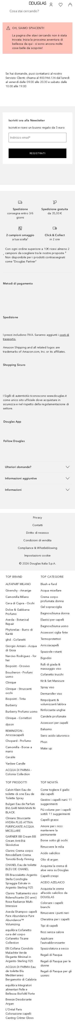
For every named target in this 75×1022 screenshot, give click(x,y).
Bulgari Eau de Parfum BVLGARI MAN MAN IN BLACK (21, 808)
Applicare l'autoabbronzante (53, 940)
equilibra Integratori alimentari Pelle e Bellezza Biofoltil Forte (20, 989)
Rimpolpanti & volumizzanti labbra (53, 702)
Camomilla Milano (17, 597)
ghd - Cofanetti (16, 639)
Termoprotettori (51, 639)
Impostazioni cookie (37, 555)
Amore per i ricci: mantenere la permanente (52, 830)
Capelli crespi (50, 876)
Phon (44, 742)
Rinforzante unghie (53, 710)
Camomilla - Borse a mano (19, 749)
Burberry (11, 705)
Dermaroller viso (51, 693)
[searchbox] (37, 11)
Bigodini (46, 658)
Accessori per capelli (54, 723)
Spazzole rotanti (51, 651)
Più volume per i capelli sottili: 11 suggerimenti (56, 812)
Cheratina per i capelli (55, 919)
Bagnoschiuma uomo (54, 626)
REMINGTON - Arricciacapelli (15, 733)
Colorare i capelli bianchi (52, 905)
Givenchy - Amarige (18, 590)
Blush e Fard (49, 584)
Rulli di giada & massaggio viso (51, 666)
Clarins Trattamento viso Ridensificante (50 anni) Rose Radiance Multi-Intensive (21, 900)
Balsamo (46, 729)
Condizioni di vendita (37, 540)
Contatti (37, 525)
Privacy (37, 517)
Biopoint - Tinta (16, 699)
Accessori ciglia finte (54, 632)
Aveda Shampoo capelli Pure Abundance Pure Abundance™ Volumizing (21, 918)
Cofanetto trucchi (52, 674)
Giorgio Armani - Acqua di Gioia (21, 648)
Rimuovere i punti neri (55, 913)
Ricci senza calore (52, 932)
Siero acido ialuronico (55, 735)
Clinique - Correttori (19, 718)
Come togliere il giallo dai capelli (55, 792)
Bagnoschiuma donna (55, 613)
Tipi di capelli (49, 925)
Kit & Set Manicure (53, 681)
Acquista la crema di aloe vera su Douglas (55, 868)
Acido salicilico (50, 853)
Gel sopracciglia (51, 607)
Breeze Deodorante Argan (19, 1001)
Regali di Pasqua (51, 955)
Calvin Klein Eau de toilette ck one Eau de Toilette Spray (20, 794)
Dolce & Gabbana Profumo (17, 612)
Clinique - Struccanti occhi (19, 691)
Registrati (38, 153)
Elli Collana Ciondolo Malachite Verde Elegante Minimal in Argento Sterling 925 (19, 955)
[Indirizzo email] (37, 137)
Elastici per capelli (52, 619)
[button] (37, 467)
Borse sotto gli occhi (54, 840)
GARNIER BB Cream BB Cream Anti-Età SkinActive (21, 841)
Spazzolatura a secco (55, 948)
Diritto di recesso (37, 532)
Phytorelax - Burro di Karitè (19, 632)
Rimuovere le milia (52, 847)
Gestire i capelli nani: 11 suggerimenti (56, 802)
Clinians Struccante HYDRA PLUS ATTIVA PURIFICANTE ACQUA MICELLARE (20, 825)
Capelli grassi (50, 820)
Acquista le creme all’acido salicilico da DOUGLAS (54, 893)
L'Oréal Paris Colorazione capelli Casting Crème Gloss (20, 1014)
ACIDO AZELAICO (53, 882)
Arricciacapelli (50, 645)
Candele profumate (53, 716)
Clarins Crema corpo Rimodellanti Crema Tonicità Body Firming (20, 855)
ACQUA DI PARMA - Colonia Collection (19, 772)
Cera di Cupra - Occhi (20, 603)
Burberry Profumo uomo (21, 711)
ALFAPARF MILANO (18, 584)
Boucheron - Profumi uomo (19, 674)
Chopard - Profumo (18, 741)
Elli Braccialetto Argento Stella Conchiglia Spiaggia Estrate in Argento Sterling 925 (21, 881)
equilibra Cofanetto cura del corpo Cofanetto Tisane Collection (18, 936)
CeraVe (10, 757)
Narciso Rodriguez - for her (21, 658)
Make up (46, 748)
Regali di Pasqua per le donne (56, 963)
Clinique (11, 682)
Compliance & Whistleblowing (37, 548)
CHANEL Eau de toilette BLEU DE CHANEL (21, 867)
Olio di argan (49, 859)
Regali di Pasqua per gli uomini (56, 973)
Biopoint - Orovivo (18, 666)
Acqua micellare (51, 590)
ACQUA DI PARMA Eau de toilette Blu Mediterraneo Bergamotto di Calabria (21, 973)
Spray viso (47, 687)
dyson (10, 724)
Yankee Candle (16, 763)
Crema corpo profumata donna (52, 599)
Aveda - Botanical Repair (17, 622)
